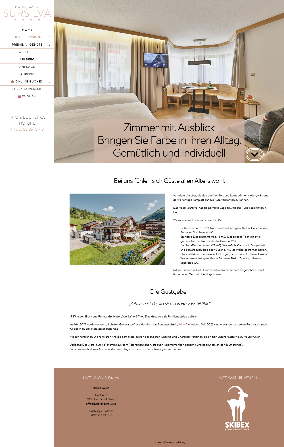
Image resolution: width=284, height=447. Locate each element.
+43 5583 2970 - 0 (27, 130)
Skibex (182, 324)
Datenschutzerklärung (175, 442)
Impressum (158, 442)
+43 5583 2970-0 (100, 415)
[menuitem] (27, 96)
